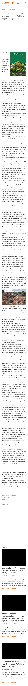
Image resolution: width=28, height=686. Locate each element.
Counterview (10, 3)
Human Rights (14, 495)
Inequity (4, 497)
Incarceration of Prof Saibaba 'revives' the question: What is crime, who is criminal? (13, 570)
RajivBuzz (10, 497)
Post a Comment (11, 588)
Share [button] (3, 499)
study (19, 115)
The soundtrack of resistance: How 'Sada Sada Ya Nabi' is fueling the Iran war (13, 664)
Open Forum (12, 9)
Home (3, 9)
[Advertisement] (14, 35)
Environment (6, 495)
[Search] (22, 3)
